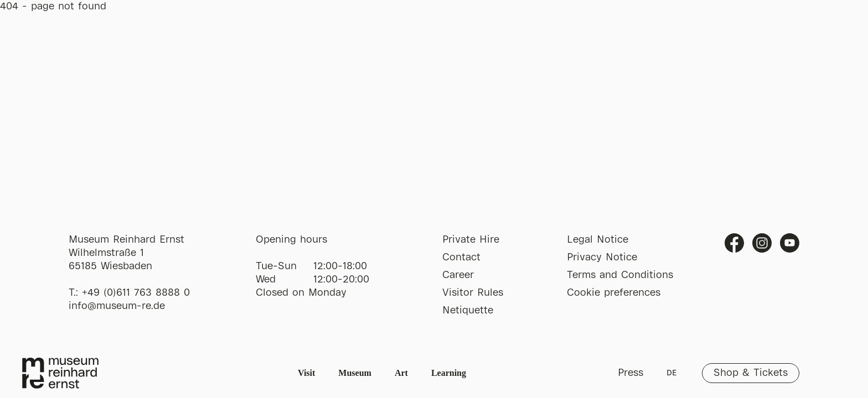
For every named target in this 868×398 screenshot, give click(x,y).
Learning (448, 373)
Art (401, 373)
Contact (461, 257)
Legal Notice (597, 239)
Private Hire (470, 239)
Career (458, 275)
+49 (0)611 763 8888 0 (136, 293)
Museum (354, 373)
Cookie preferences (613, 293)
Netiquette (467, 310)
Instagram (762, 243)
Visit (306, 373)
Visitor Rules (472, 293)
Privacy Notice (602, 257)
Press (630, 373)
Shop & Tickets (751, 373)
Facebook (734, 243)
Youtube (789, 243)
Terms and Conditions (620, 275)
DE (671, 373)
